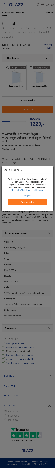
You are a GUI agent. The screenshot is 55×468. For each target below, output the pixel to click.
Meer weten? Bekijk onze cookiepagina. (27, 190)
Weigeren (27, 196)
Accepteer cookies (27, 202)
